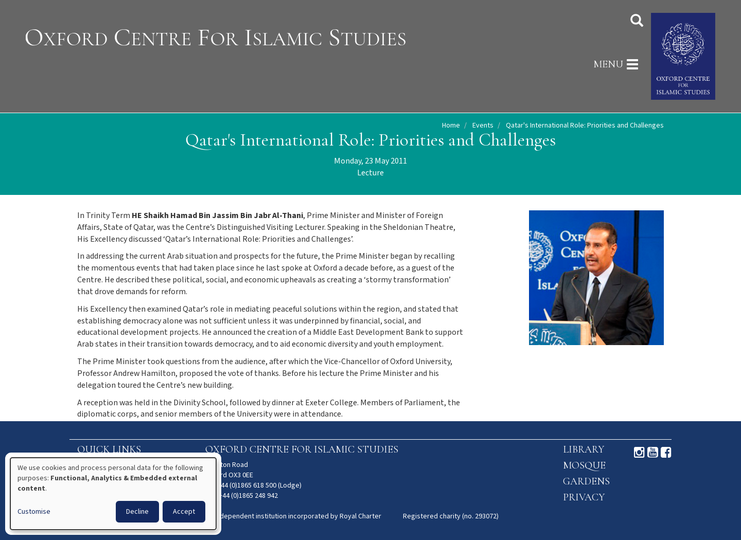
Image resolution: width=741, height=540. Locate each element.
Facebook (666, 452)
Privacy (584, 497)
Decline (137, 511)
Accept (184, 511)
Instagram (639, 452)
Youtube (652, 452)
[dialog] (113, 494)
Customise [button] (33, 511)
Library (583, 449)
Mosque (584, 465)
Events (482, 125)
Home (451, 125)
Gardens (586, 481)
